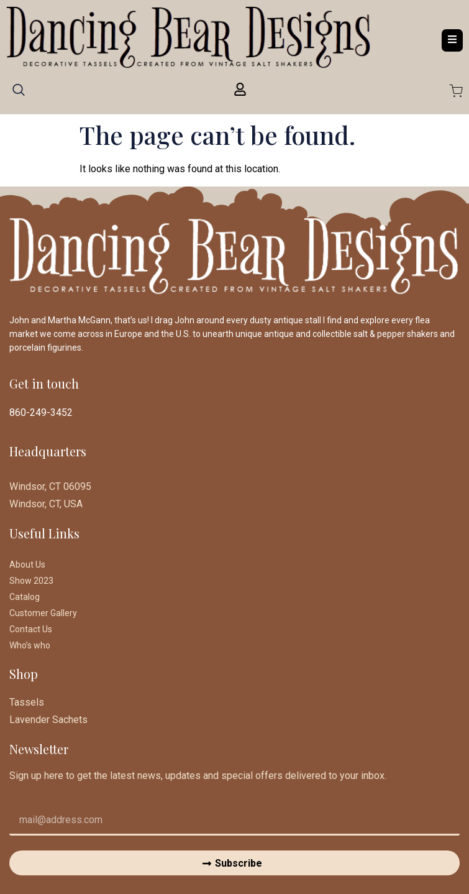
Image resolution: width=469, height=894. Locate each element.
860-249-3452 (41, 412)
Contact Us (30, 629)
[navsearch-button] (18, 93)
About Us (27, 564)
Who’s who (29, 645)
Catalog (24, 597)
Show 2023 (31, 581)
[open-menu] (452, 40)
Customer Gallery (43, 613)
